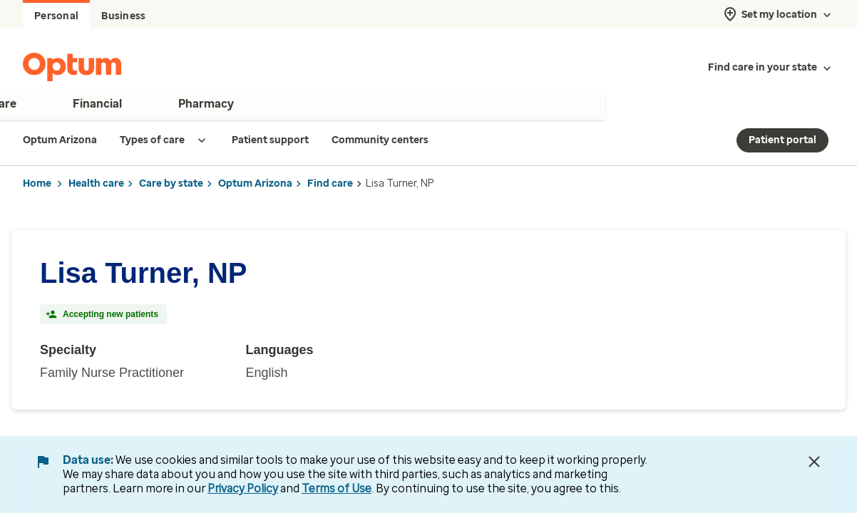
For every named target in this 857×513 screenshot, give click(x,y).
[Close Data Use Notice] (814, 461)
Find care (330, 183)
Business (123, 16)
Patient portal (782, 140)
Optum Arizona (255, 183)
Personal (56, 16)
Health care (96, 183)
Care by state (171, 183)
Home (37, 183)
